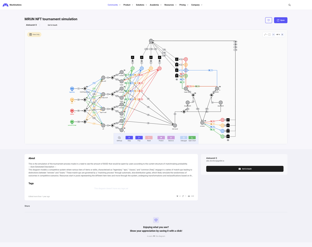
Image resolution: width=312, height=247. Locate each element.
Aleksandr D (31, 25)
